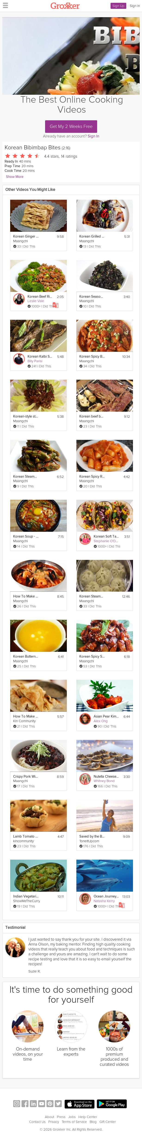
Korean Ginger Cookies (25, 236)
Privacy (53, 1122)
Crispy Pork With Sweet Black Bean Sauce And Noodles (25, 776)
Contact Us (37, 1122)
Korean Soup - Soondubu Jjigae (25, 536)
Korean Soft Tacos (106, 536)
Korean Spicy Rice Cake (92, 476)
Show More (14, 177)
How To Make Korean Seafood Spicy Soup (25, 596)
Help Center (87, 1117)
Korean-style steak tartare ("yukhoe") (25, 416)
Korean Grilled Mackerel (92, 236)
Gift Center (107, 1122)
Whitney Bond (104, 781)
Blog (93, 1122)
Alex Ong (101, 721)
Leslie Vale (36, 301)
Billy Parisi (35, 361)
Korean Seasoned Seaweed (92, 296)
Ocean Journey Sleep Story (106, 896)
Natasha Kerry (104, 901)
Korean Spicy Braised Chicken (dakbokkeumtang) (92, 356)
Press (61, 1117)
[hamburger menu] (4, 5)
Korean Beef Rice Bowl (40, 296)
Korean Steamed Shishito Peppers (25, 476)
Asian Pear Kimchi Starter (106, 716)
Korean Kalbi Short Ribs (40, 356)
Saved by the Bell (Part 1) (92, 836)
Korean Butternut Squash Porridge (25, 656)
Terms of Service (74, 1122)
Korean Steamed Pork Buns (92, 596)
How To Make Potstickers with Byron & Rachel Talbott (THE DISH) (25, 716)
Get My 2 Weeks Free (71, 126)
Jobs (72, 1117)
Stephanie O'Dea (107, 541)
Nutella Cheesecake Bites (106, 776)
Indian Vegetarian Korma (25, 896)
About (49, 1117)
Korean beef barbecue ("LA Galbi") (92, 416)
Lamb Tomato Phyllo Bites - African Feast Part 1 (25, 836)
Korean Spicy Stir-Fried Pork (92, 656)
